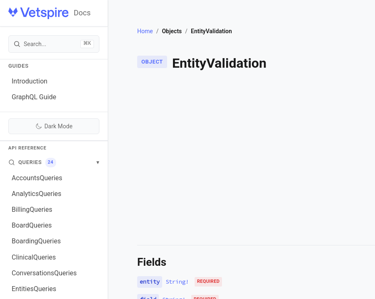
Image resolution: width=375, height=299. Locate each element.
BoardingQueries (36, 241)
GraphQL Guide (34, 97)
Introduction (29, 81)
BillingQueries (32, 209)
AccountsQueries (37, 178)
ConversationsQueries (44, 273)
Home (145, 31)
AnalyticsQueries (37, 194)
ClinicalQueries (34, 257)
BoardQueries (32, 225)
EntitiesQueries (34, 289)
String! (177, 281)
